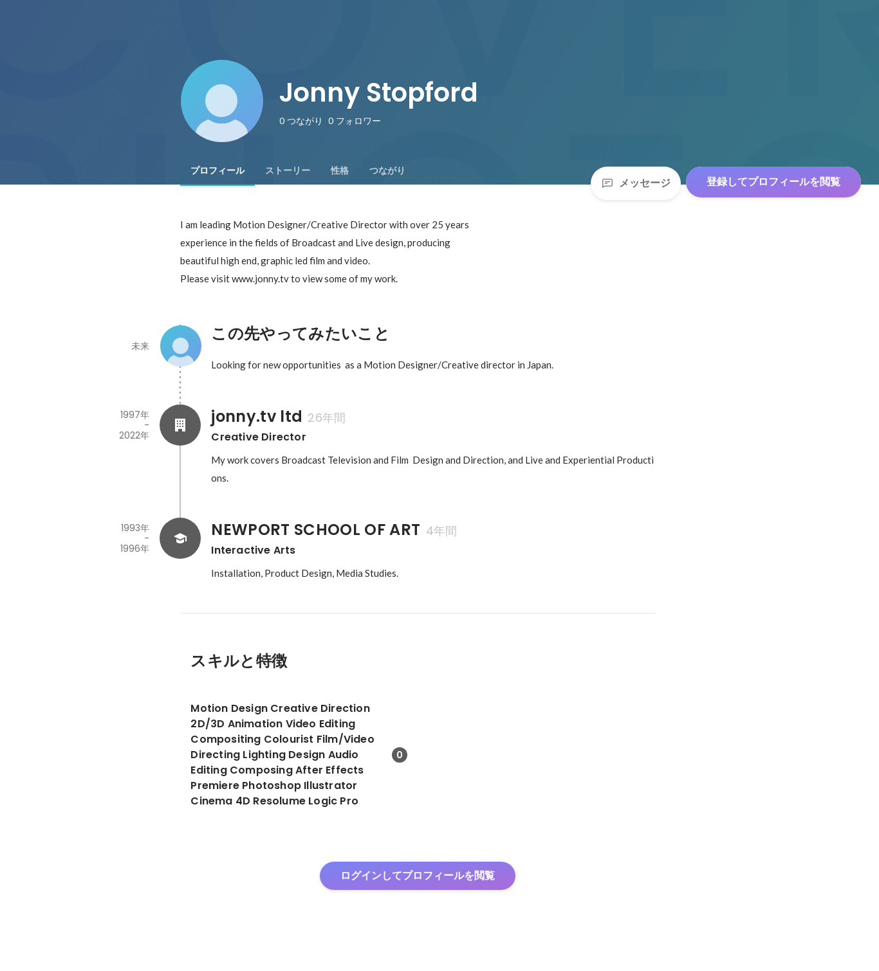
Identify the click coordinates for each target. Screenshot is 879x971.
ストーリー (287, 170)
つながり (387, 170)
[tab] (217, 170)
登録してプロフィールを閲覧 (773, 181)
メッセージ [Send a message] (636, 183)
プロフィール (217, 170)
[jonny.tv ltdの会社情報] (180, 425)
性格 (340, 170)
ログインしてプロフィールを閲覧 (417, 875)
